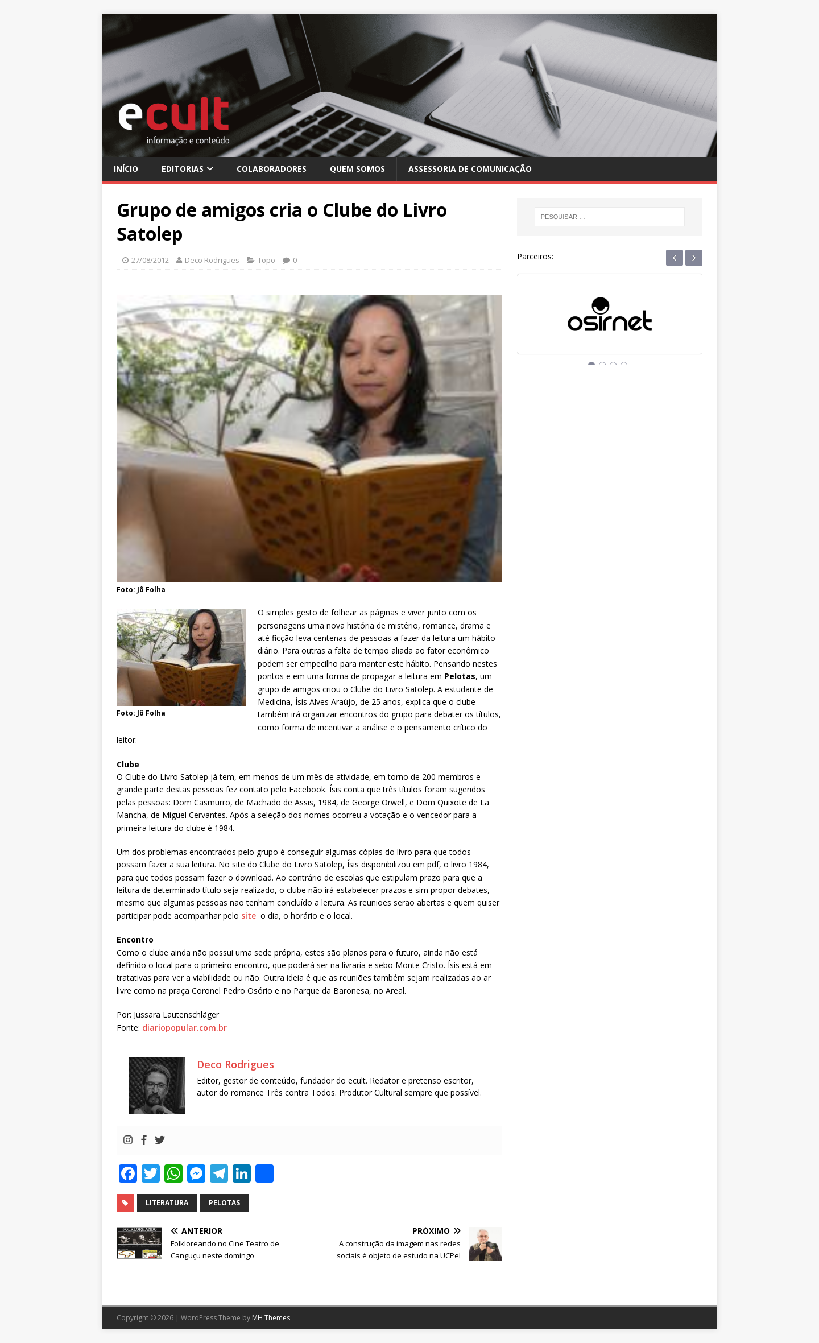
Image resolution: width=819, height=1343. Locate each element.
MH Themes (271, 1318)
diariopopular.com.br (184, 1027)
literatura (167, 1203)
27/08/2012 (150, 260)
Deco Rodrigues (212, 260)
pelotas (224, 1203)
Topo (266, 260)
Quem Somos (357, 168)
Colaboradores (272, 168)
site (248, 915)
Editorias (183, 168)
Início (126, 168)
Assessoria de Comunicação (470, 168)
